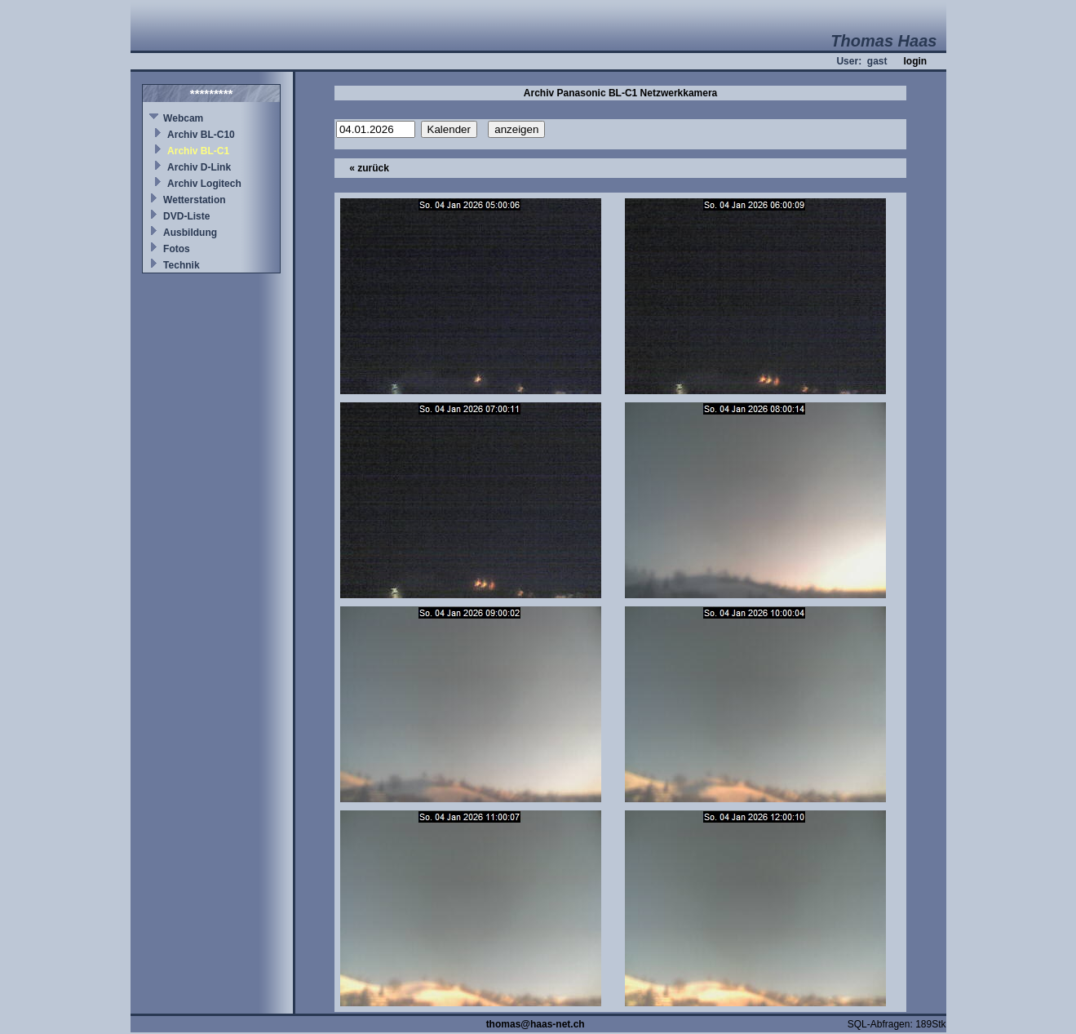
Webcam (183, 118)
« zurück (369, 168)
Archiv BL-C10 (201, 134)
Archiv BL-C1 (198, 151)
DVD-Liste (186, 216)
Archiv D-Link (199, 167)
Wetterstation (194, 200)
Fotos (176, 249)
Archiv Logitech (204, 183)
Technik (181, 265)
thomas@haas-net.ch (535, 1024)
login (915, 61)
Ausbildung (190, 232)
